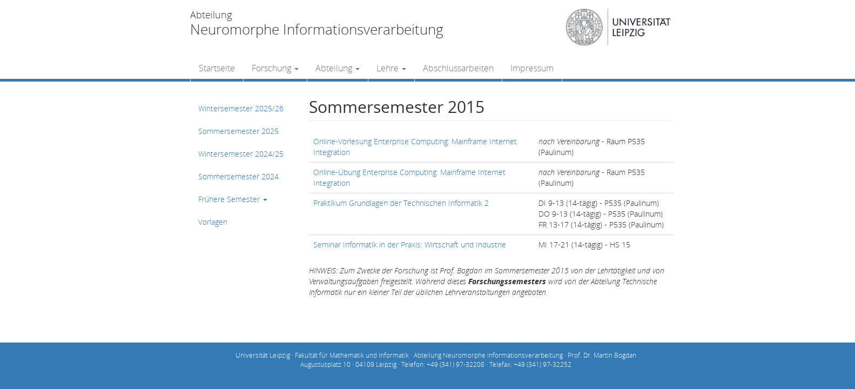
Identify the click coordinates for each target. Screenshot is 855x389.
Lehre (391, 68)
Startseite (217, 68)
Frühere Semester (232, 199)
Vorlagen (212, 222)
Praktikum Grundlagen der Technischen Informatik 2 (401, 203)
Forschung (275, 68)
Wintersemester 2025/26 (241, 108)
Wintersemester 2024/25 (241, 154)
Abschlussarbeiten (458, 68)
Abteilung (337, 68)
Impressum (532, 68)
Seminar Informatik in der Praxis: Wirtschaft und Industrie (409, 244)
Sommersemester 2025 (238, 131)
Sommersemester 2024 (238, 176)
